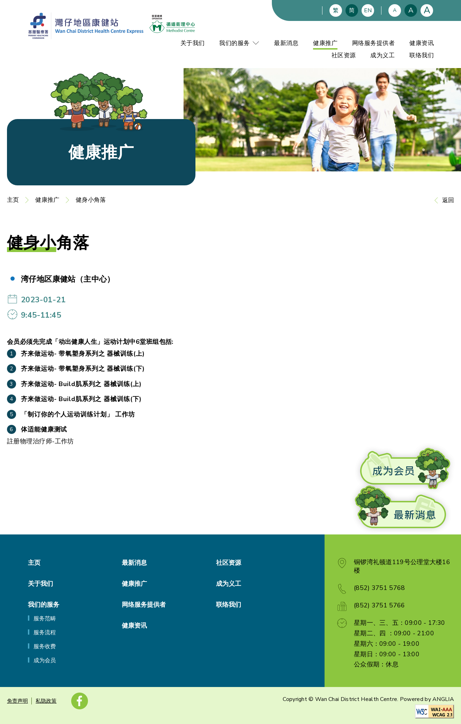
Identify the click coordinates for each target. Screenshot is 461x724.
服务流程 (45, 632)
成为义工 (382, 55)
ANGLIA (443, 699)
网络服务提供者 (373, 43)
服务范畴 (45, 618)
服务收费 (45, 646)
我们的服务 (239, 43)
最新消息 (286, 43)
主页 (13, 200)
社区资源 (344, 55)
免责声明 (17, 700)
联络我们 (421, 55)
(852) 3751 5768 (379, 588)
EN (368, 10)
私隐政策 (46, 700)
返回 (448, 200)
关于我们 (192, 43)
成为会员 (45, 660)
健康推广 (325, 43)
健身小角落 (91, 200)
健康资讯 (421, 43)
